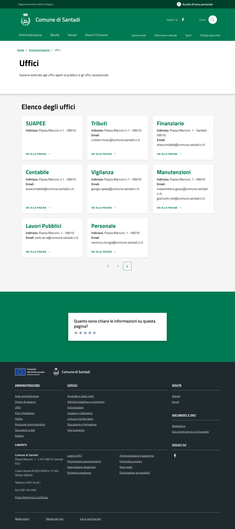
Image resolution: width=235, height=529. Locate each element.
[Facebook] (181, 19)
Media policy (22, 519)
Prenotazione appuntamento (84, 461)
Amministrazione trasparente (137, 456)
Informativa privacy (131, 461)
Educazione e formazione (82, 424)
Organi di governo (25, 402)
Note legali (126, 467)
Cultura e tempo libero (80, 419)
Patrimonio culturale (165, 35)
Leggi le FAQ (74, 456)
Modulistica (178, 426)
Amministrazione (39, 50)
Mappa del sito (54, 519)
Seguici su (179, 445)
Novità (176, 385)
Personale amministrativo (30, 424)
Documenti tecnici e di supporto (190, 431)
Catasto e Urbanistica (79, 413)
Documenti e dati (25, 430)
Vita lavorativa (75, 430)
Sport (188, 35)
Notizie (176, 396)
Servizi (72, 385)
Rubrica (19, 436)
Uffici (18, 407)
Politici (19, 419)
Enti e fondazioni (25, 413)
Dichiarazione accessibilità (135, 472)
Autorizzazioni (75, 407)
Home (20, 50)
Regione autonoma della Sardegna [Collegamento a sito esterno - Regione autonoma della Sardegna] (35, 4)
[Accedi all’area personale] (195, 4)
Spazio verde (139, 35)
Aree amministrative (27, 396)
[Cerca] (212, 19)
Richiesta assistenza (79, 472)
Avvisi (175, 402)
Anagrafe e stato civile (80, 396)
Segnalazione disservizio (81, 467)
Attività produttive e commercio (86, 402)
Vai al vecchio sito (90, 519)
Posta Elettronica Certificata (31, 497)
